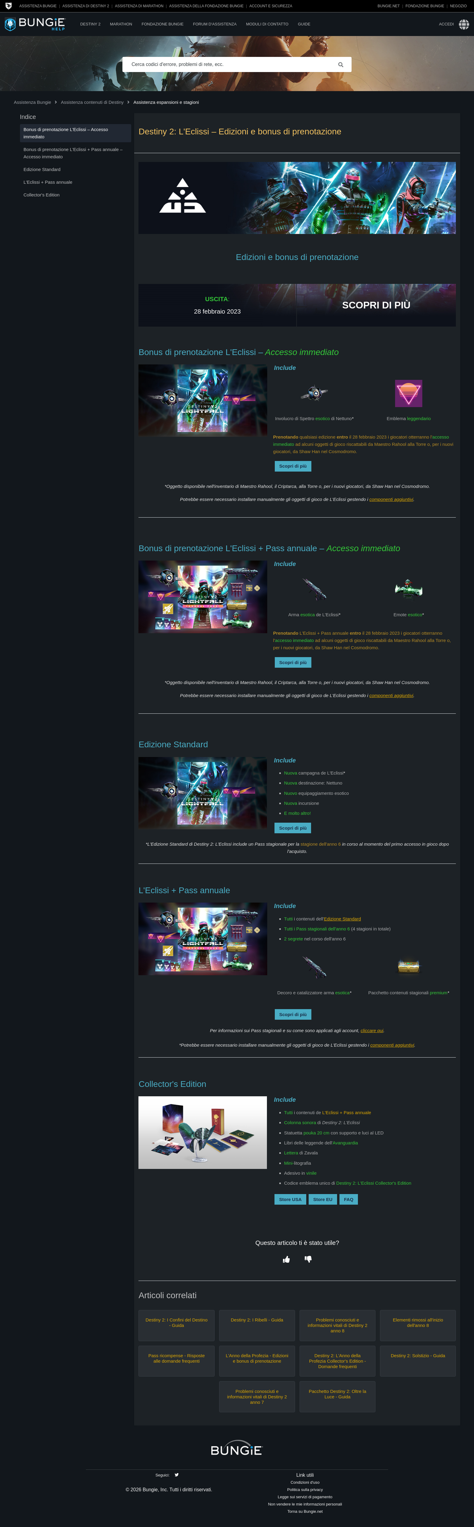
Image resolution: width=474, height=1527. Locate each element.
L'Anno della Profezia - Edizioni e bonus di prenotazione (257, 1358)
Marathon (121, 24)
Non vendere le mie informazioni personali (305, 1504)
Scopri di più (293, 466)
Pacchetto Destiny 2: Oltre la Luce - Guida (337, 1394)
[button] (286, 1260)
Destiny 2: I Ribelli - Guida (257, 1319)
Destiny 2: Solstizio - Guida (418, 1355)
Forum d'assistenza (215, 24)
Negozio (458, 6)
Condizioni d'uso (305, 1482)
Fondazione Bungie (425, 6)
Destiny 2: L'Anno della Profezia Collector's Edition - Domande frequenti (337, 1361)
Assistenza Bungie (38, 6)
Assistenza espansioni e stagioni (166, 102)
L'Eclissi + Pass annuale (346, 1112)
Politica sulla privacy (305, 1489)
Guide (304, 24)
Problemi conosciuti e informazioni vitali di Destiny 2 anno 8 (338, 1325)
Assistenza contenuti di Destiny (92, 102)
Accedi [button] (446, 24)
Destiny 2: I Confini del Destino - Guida (176, 1322)
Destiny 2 (90, 24)
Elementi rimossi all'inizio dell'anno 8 (418, 1322)
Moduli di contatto (267, 24)
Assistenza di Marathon (139, 6)
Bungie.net (389, 6)
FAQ (348, 1199)
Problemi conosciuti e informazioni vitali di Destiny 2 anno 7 (257, 1397)
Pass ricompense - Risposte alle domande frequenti (176, 1358)
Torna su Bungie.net (305, 1511)
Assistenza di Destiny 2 (86, 6)
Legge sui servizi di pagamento (305, 1497)
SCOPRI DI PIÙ (376, 305)
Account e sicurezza (270, 6)
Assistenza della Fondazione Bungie (206, 6)
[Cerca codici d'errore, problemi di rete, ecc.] (237, 64)
